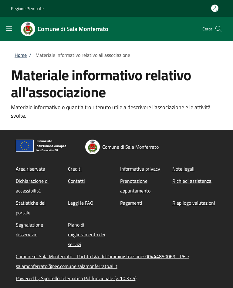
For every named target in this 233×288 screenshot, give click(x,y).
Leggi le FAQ (80, 202)
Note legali (183, 168)
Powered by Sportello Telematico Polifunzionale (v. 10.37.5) (76, 278)
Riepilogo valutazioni (193, 202)
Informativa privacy (140, 168)
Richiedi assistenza (191, 181)
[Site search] (218, 29)
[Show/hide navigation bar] (9, 29)
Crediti (75, 168)
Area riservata (30, 168)
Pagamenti (131, 202)
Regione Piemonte (27, 8)
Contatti (76, 181)
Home (21, 55)
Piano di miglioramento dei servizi (86, 234)
